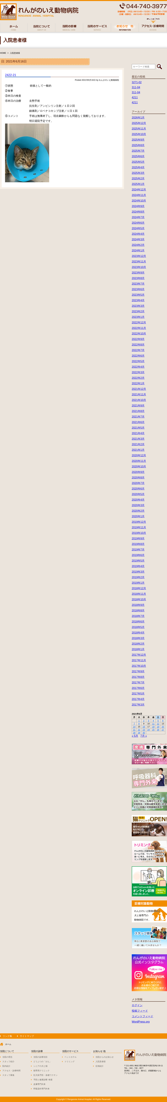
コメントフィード (142, 1016)
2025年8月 (138, 145)
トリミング (69, 1061)
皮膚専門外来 (39, 1084)
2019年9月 (138, 538)
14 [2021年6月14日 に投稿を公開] (134, 726)
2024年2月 (138, 245)
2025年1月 (138, 184)
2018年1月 (138, 649)
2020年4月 (138, 499)
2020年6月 (138, 488)
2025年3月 (138, 173)
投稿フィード (140, 1010)
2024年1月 (138, 250)
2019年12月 (139, 521)
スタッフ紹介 (8, 1061)
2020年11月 (139, 461)
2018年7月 (138, 616)
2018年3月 (138, 638)
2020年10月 (139, 466)
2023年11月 (139, 261)
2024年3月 (138, 239)
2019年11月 (139, 527)
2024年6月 (138, 222)
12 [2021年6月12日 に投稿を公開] (158, 723)
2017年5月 (138, 693)
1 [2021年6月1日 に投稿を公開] (139, 720)
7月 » (143, 735)
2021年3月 (138, 438)
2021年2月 (138, 444)
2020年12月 (139, 455)
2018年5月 (138, 627)
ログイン (137, 1005)
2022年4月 (138, 366)
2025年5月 (138, 161)
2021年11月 (139, 394)
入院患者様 (15, 53)
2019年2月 (138, 577)
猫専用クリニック (41, 1070)
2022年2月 (138, 377)
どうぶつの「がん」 (42, 1061)
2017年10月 (139, 665)
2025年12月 (139, 123)
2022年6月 (138, 355)
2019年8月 (138, 544)
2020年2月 (138, 510)
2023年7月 (138, 283)
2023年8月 (138, 278)
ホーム (8, 1044)
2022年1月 (138, 383)
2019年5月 (138, 560)
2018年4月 (138, 632)
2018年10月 (139, 599)
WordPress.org (141, 1021)
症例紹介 (100, 1066)
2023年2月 (138, 311)
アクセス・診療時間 (11, 1070)
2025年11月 (139, 128)
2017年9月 (138, 671)
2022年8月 (138, 344)
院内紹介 (6, 1066)
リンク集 (7, 1036)
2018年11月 (139, 593)
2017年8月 (138, 677)
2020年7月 (138, 483)
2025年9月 (138, 139)
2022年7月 (138, 350)
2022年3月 (138, 372)
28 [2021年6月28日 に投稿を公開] (134, 732)
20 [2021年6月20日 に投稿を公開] (163, 726)
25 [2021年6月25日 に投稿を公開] (153, 729)
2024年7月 (138, 217)
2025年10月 (139, 134)
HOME (3, 53)
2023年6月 (138, 289)
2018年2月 (138, 643)
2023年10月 (139, 267)
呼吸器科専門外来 (41, 1089)
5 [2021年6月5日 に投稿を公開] (158, 720)
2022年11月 (139, 328)
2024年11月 (139, 195)
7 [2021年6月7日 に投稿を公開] (134, 723)
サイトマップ (27, 1036)
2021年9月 (138, 405)
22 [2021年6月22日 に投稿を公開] (139, 729)
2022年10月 (139, 333)
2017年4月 (138, 699)
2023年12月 (139, 256)
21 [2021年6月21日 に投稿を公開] (134, 729)
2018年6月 (138, 621)
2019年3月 (138, 571)
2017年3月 (138, 704)
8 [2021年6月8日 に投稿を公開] (139, 723)
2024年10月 (139, 200)
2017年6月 (138, 688)
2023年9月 (138, 272)
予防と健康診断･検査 (43, 1080)
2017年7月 (138, 682)
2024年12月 (139, 189)
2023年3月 (138, 305)
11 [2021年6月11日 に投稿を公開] (153, 723)
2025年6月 (138, 156)
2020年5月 (138, 494)
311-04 (136, 87)
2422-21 (10, 75)
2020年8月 (138, 477)
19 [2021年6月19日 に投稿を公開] (158, 726)
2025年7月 (138, 150)
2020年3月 (138, 505)
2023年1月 (138, 317)
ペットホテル (70, 1057)
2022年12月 (139, 322)
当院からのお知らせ (105, 1057)
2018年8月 (138, 610)
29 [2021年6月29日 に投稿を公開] (139, 732)
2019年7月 (138, 549)
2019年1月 (138, 582)
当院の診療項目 (40, 1057)
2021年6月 (138, 422)
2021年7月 (138, 416)
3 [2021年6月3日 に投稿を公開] (148, 720)
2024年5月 (138, 228)
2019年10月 (139, 533)
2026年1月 (138, 117)
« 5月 (135, 735)
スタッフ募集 (8, 1075)
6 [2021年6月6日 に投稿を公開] (162, 720)
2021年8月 (138, 411)
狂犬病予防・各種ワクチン (45, 1075)
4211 (135, 97)
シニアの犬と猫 (40, 1066)
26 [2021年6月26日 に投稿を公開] (158, 729)
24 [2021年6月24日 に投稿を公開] (148, 729)
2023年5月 (138, 294)
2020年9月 (138, 472)
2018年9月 (138, 605)
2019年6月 (138, 555)
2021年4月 (138, 433)
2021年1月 (138, 449)
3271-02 (137, 82)
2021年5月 (138, 427)
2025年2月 (138, 178)
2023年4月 (138, 300)
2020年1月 (138, 516)
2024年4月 (138, 233)
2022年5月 (138, 361)
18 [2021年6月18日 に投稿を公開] (153, 726)
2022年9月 (138, 339)
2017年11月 (139, 660)
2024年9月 (138, 206)
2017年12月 (139, 654)
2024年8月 (138, 211)
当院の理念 (7, 1057)
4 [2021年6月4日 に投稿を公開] (153, 720)
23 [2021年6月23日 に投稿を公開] (143, 729)
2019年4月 (138, 566)
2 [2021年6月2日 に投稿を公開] (143, 720)
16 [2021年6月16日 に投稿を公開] (143, 726)
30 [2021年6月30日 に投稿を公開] (143, 732)
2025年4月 (138, 167)
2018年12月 (139, 588)
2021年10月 (139, 400)
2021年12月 (139, 389)
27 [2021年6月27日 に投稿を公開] (163, 729)
